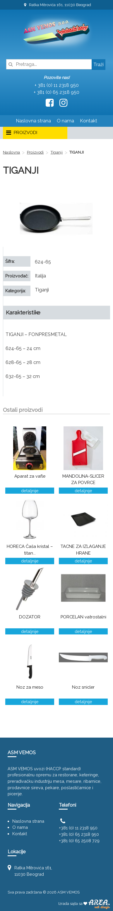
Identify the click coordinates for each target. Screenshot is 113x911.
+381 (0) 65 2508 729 (79, 840)
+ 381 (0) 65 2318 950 (56, 92)
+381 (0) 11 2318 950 (78, 827)
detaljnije (30, 490)
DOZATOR (29, 616)
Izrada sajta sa (84, 903)
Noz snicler (83, 687)
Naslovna (11, 152)
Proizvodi (35, 152)
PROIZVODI (21, 133)
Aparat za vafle (29, 476)
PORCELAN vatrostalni (83, 616)
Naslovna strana (33, 121)
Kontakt (88, 121)
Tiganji (57, 152)
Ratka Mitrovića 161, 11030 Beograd (56, 5)
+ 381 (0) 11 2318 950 (57, 85)
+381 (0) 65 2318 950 (79, 834)
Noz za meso (29, 687)
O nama (65, 121)
